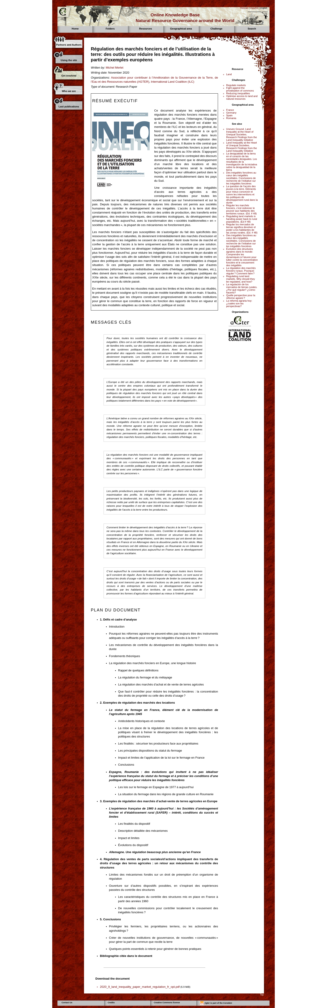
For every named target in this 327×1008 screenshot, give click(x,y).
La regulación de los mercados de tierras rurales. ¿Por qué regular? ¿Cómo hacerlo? (241, 288)
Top (262, 994)
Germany (231, 112)
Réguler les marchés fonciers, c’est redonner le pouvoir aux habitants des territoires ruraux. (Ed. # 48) (241, 209)
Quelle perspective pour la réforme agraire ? (240, 296)
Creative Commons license (167, 1002)
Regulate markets (236, 85)
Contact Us (67, 1002)
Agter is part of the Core (216, 1003)
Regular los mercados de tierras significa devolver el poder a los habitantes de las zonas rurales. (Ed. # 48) (242, 228)
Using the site (69, 60)
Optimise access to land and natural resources (242, 97)
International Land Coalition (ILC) (172, 81)
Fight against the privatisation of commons (240, 89)
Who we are (69, 91)
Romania (231, 118)
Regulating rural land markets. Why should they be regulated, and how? (240, 279)
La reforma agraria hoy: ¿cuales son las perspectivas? (239, 303)
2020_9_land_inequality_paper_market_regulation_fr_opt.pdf (140, 986)
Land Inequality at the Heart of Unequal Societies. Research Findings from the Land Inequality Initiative (241, 146)
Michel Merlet (114, 67)
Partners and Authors (69, 44)
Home (75, 28)
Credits (111, 1002)
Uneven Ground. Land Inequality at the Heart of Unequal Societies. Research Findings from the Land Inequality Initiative (241, 134)
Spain (229, 115)
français (244, 8)
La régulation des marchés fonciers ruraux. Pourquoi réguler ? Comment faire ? (241, 271)
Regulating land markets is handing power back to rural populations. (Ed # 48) (241, 219)
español (254, 8)
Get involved (68, 75)
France (230, 110)
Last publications (69, 106)
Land (229, 74)
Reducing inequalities (238, 93)
